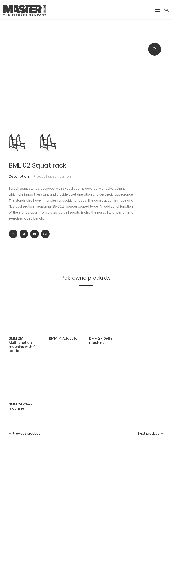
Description (19, 176)
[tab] (21, 179)
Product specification (52, 176)
